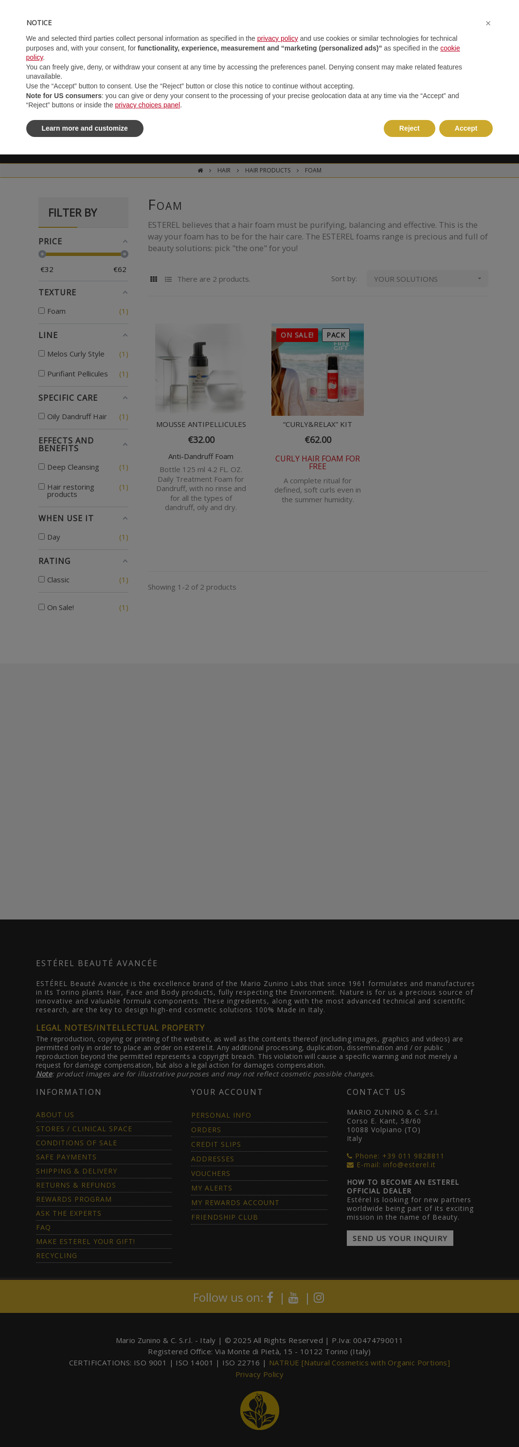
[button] (488, 23)
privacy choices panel (147, 105)
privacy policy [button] (277, 38)
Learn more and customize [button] (85, 128)
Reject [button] (409, 128)
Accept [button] (466, 128)
